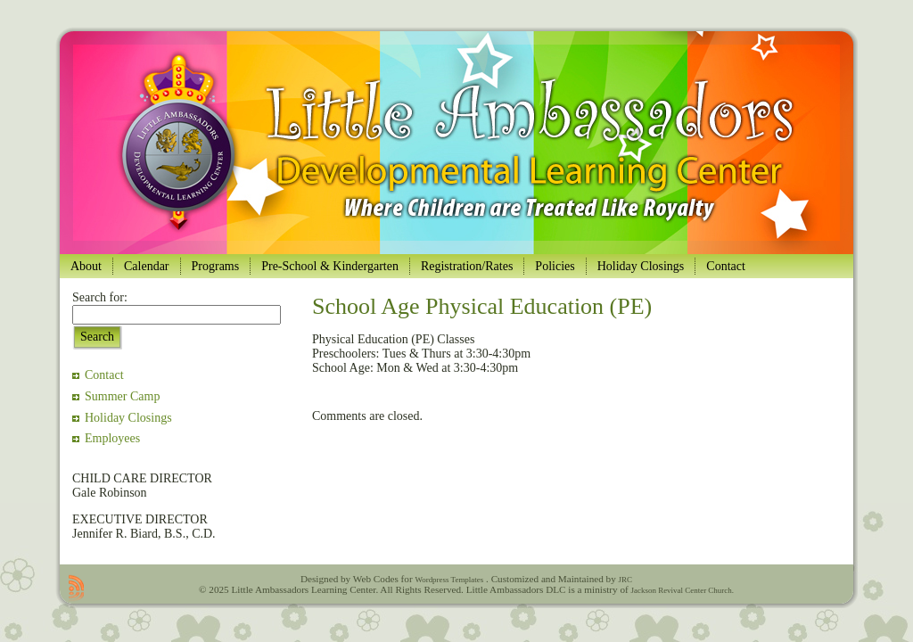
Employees (112, 438)
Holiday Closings (128, 417)
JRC (625, 579)
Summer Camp (122, 396)
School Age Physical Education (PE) (482, 306)
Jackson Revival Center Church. (682, 590)
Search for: (99, 297)
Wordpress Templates (449, 579)
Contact (104, 375)
